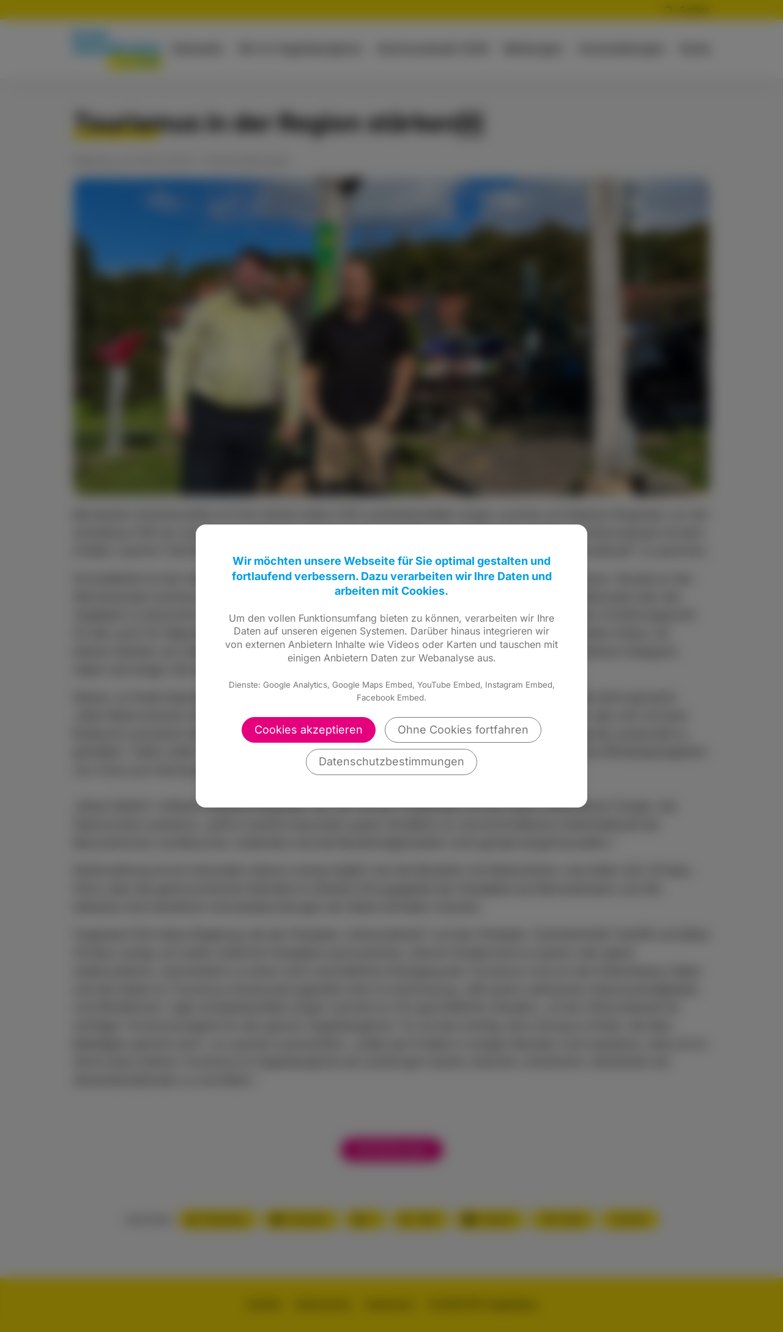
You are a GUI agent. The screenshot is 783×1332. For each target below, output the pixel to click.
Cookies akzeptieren (308, 729)
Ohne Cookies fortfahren (463, 729)
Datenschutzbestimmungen (391, 761)
